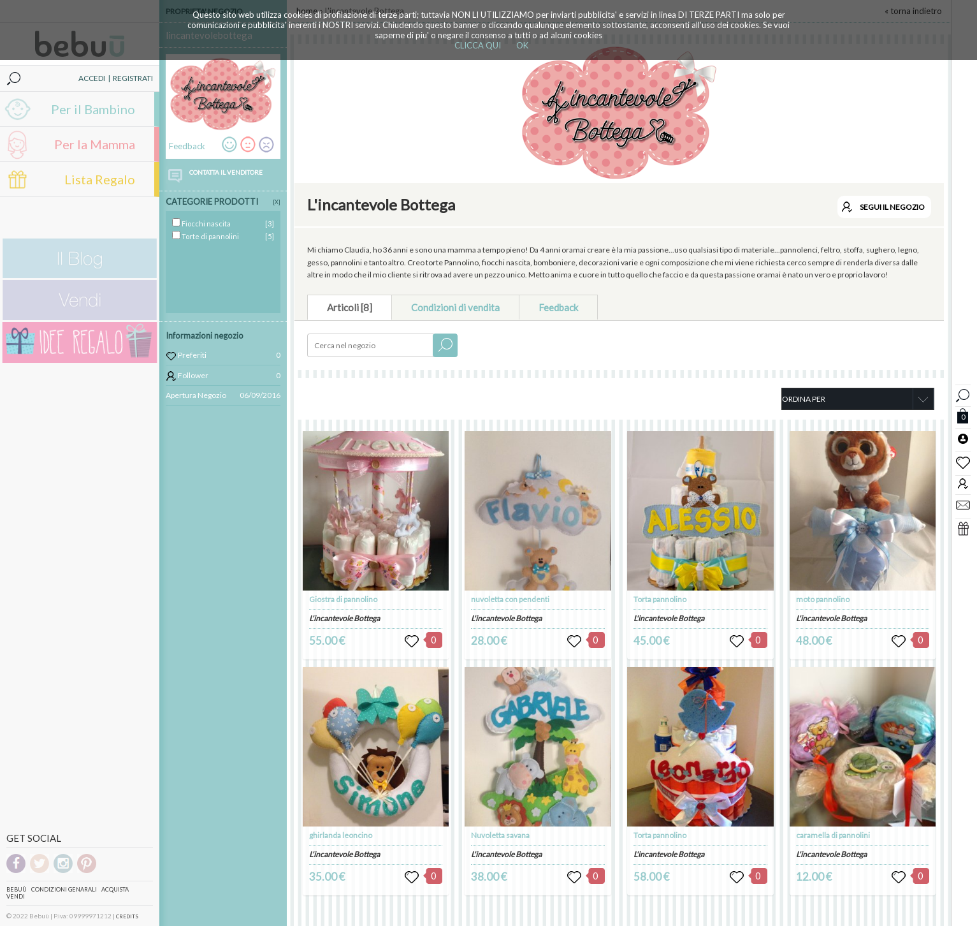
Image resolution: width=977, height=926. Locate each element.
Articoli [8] (349, 307)
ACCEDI (91, 78)
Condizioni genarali (64, 889)
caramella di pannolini (833, 835)
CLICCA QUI (477, 45)
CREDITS (127, 916)
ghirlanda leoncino (340, 835)
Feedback (558, 307)
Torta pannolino (659, 599)
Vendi (15, 896)
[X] (276, 201)
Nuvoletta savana (500, 835)
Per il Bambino (93, 109)
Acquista (115, 889)
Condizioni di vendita (455, 307)
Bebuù (16, 889)
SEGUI (892, 207)
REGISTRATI (133, 78)
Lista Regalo (99, 179)
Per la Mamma (94, 144)
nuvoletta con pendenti (510, 599)
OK (522, 45)
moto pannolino (823, 599)
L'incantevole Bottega (344, 618)
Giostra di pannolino (343, 599)
